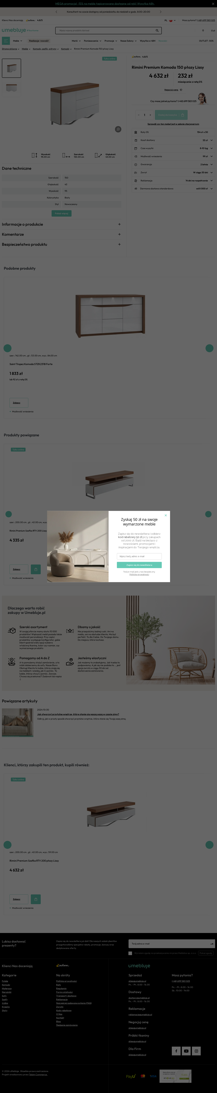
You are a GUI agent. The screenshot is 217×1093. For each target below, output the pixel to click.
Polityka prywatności (139, 574)
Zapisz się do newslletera (139, 565)
